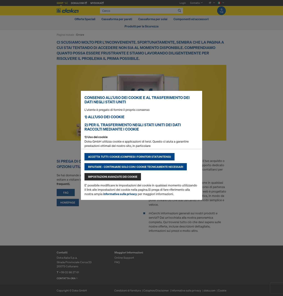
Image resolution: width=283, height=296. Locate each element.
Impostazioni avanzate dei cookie (112, 176)
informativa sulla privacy (120, 194)
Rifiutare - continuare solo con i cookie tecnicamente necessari (135, 167)
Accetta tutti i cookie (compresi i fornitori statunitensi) (129, 156)
